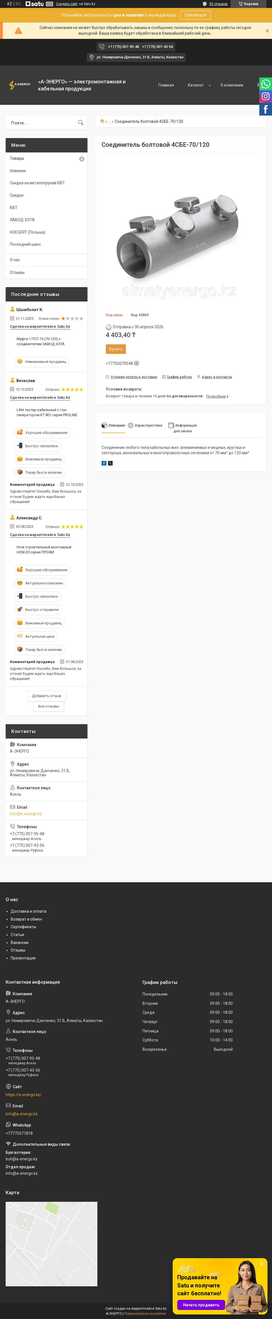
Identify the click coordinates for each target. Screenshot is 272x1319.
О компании (198, 85)
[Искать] (80, 123)
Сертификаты (23, 927)
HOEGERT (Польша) (27, 232)
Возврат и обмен (26, 919)
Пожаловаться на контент (145, 1314)
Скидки (16, 195)
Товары (17, 158)
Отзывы (17, 272)
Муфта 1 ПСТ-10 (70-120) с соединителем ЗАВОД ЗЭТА (41, 341)
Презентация (23, 958)
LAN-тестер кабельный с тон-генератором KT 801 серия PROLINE (47, 412)
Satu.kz (161, 1309)
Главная (133, 85)
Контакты (233, 85)
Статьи (17, 934)
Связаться (195, 15)
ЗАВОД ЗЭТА (22, 220)
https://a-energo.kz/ (24, 1094)
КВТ (13, 207)
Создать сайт (67, 4)
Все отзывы (48, 706)
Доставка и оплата (28, 911)
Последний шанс (25, 244)
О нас (15, 260)
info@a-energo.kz (26, 814)
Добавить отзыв (46, 696)
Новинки (18, 171)
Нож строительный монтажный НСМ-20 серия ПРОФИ (44, 549)
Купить (115, 349)
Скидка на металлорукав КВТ (37, 183)
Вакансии (19, 942)
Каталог (163, 85)
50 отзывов (218, 4)
